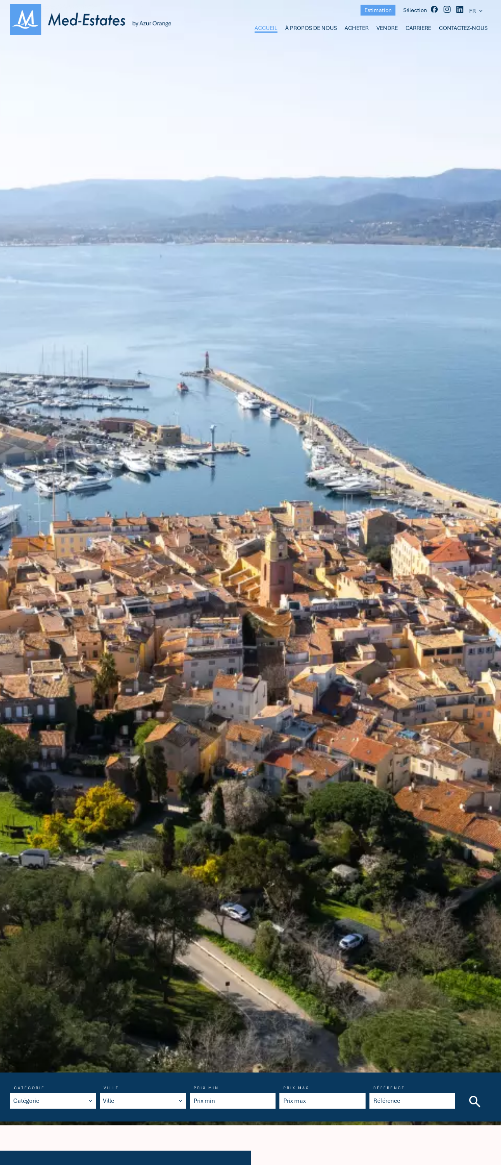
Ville (111, 1088)
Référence (389, 1088)
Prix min (206, 1088)
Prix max (296, 1088)
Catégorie (29, 1088)
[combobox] (53, 1101)
